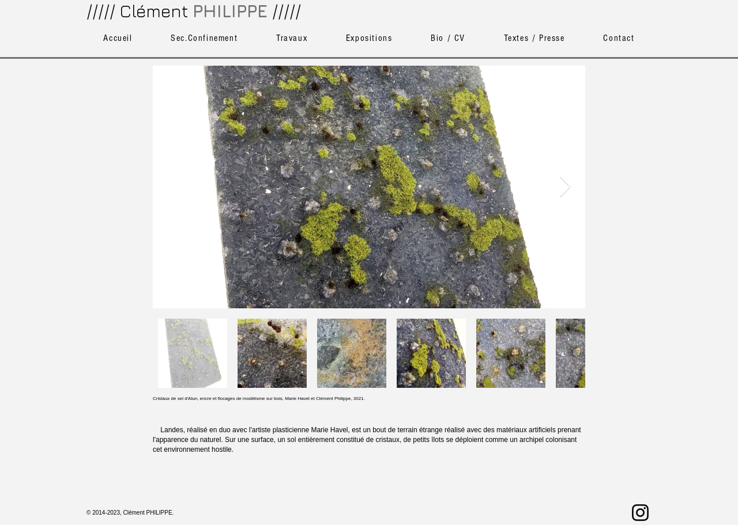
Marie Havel (329, 430)
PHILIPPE (230, 11)
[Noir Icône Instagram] (640, 512)
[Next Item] (565, 187)
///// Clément (137, 11)
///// (286, 11)
